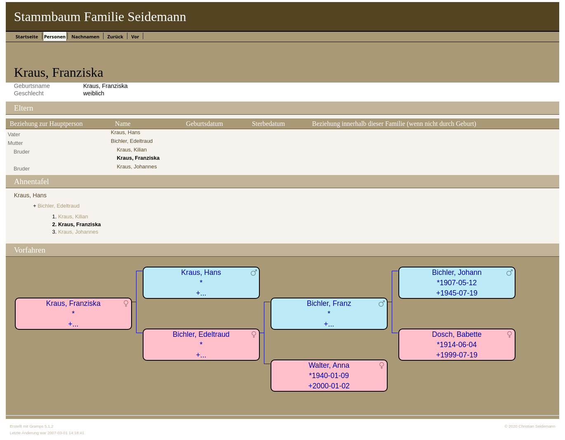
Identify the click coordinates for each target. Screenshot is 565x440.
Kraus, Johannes (137, 166)
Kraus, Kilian (132, 150)
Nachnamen (85, 36)
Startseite (27, 36)
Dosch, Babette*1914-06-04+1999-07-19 (457, 344)
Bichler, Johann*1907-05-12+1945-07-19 (457, 282)
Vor (135, 36)
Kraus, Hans (125, 132)
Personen (55, 36)
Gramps (36, 426)
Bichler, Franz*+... (329, 313)
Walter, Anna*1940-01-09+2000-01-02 (329, 375)
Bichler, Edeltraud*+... (201, 344)
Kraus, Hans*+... (201, 282)
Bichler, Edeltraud (132, 141)
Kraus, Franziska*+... (73, 313)
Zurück (115, 36)
